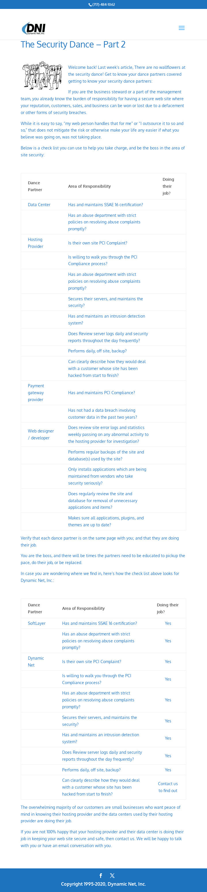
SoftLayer (36, 623)
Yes (168, 661)
